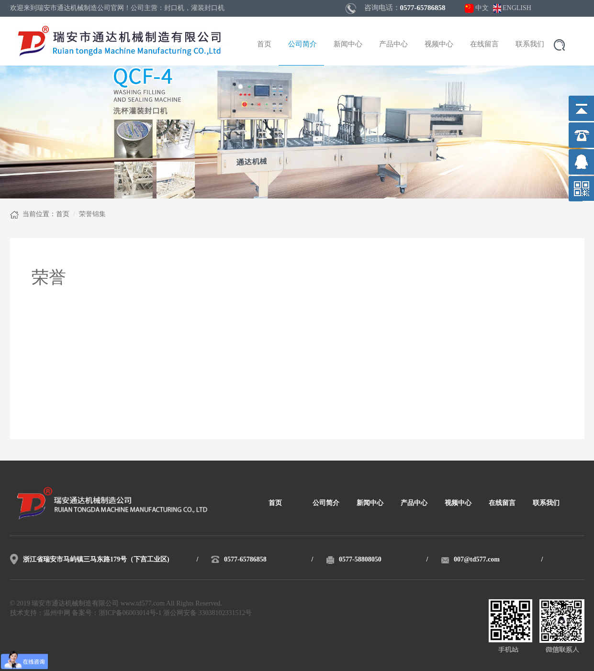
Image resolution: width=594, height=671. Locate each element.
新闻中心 (348, 44)
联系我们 (530, 44)
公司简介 (302, 44)
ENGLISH (517, 8)
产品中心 (393, 44)
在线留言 (484, 44)
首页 (264, 44)
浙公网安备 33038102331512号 (207, 613)
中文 (482, 8)
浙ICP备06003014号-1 (130, 613)
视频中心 (439, 44)
